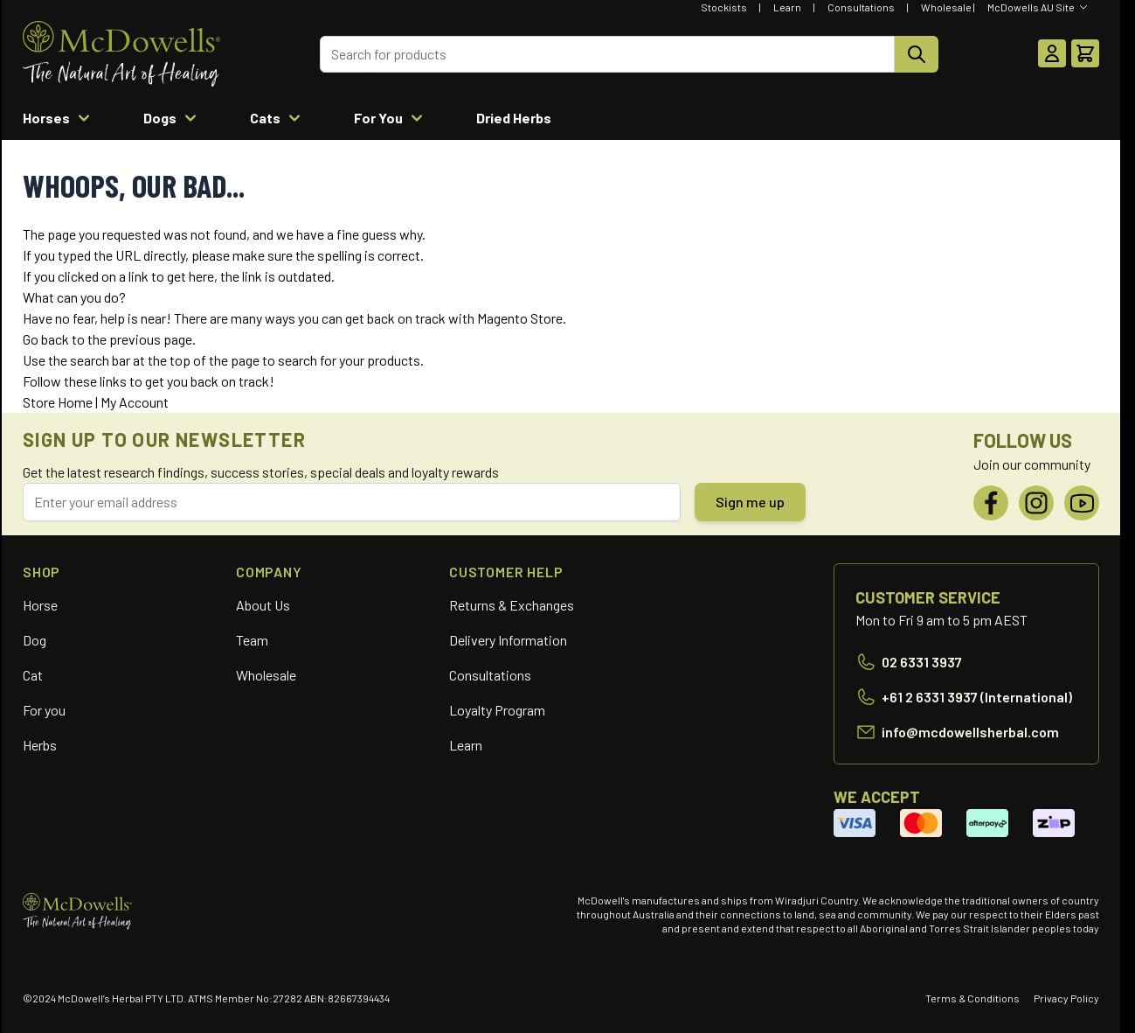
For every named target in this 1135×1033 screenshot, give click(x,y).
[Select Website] (1038, 7)
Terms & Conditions (972, 998)
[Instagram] (1036, 502)
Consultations (861, 7)
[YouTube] (1081, 502)
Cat (33, 675)
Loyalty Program (497, 709)
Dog (34, 640)
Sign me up (750, 501)
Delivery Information (508, 640)
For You (390, 118)
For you (44, 709)
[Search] (916, 54)
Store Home (58, 402)
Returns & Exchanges (511, 605)
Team (252, 640)
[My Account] (1052, 53)
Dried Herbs (513, 117)
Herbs (40, 744)
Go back (46, 339)
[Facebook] (990, 502)
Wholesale (946, 7)
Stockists (724, 7)
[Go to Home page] (121, 54)
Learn (787, 7)
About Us (263, 605)
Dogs (172, 118)
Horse (40, 605)
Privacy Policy (1066, 998)
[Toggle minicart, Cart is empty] (1085, 53)
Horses (58, 118)
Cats (277, 118)
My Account (134, 402)
